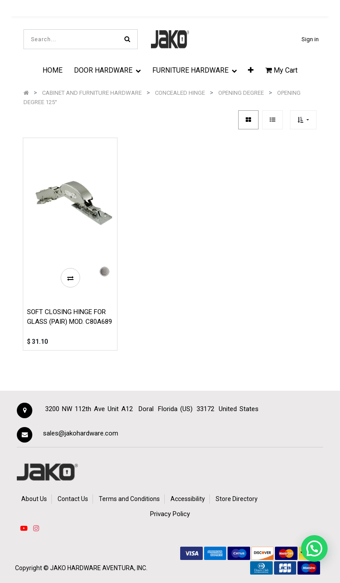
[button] (250, 70)
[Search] (127, 39)
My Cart (281, 70)
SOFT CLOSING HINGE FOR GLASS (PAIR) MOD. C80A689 (69, 317)
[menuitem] (52, 70)
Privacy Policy (170, 514)
